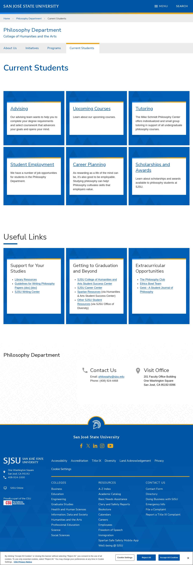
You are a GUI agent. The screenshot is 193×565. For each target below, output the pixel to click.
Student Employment (32, 164)
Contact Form (154, 489)
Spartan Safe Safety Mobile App (118, 540)
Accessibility (59, 461)
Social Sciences (60, 535)
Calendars (104, 514)
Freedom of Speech (110, 530)
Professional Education (65, 525)
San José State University (31, 6)
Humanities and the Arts (66, 520)
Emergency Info (155, 504)
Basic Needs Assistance (112, 499)
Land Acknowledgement (135, 461)
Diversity (110, 461)
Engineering (58, 499)
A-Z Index (104, 489)
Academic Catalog (109, 494)
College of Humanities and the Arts (30, 36)
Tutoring (144, 109)
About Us (10, 48)
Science (55, 530)
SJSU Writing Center (27, 291)
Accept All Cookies (169, 557)
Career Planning (89, 164)
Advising (19, 109)
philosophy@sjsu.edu (111, 376)
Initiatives (32, 48)
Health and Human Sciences (68, 509)
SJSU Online (16, 488)
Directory (151, 494)
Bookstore (104, 509)
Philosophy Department (29, 18)
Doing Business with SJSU (162, 499)
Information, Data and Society (69, 514)
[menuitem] (11, 48)
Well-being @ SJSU (110, 545)
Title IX (96, 461)
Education (57, 494)
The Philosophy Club (152, 279)
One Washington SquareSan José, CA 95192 (21, 471)
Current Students (57, 18)
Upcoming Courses (92, 109)
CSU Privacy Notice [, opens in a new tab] (23, 562)
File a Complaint (156, 509)
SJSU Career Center (89, 287)
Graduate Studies (62, 504)
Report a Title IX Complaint (163, 514)
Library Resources (26, 279)
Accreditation (79, 461)
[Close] (188, 558)
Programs (54, 48)
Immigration (106, 535)
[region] (96, 558)
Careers (103, 520)
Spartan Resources (89, 291)
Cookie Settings (61, 469)
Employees (105, 525)
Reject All (146, 557)
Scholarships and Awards (153, 167)
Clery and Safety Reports (114, 504)
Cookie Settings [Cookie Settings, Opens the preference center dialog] (124, 557)
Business (56, 489)
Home (6, 18)
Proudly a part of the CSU (17, 501)
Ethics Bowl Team (150, 283)
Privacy (159, 461)
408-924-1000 (16, 477)
